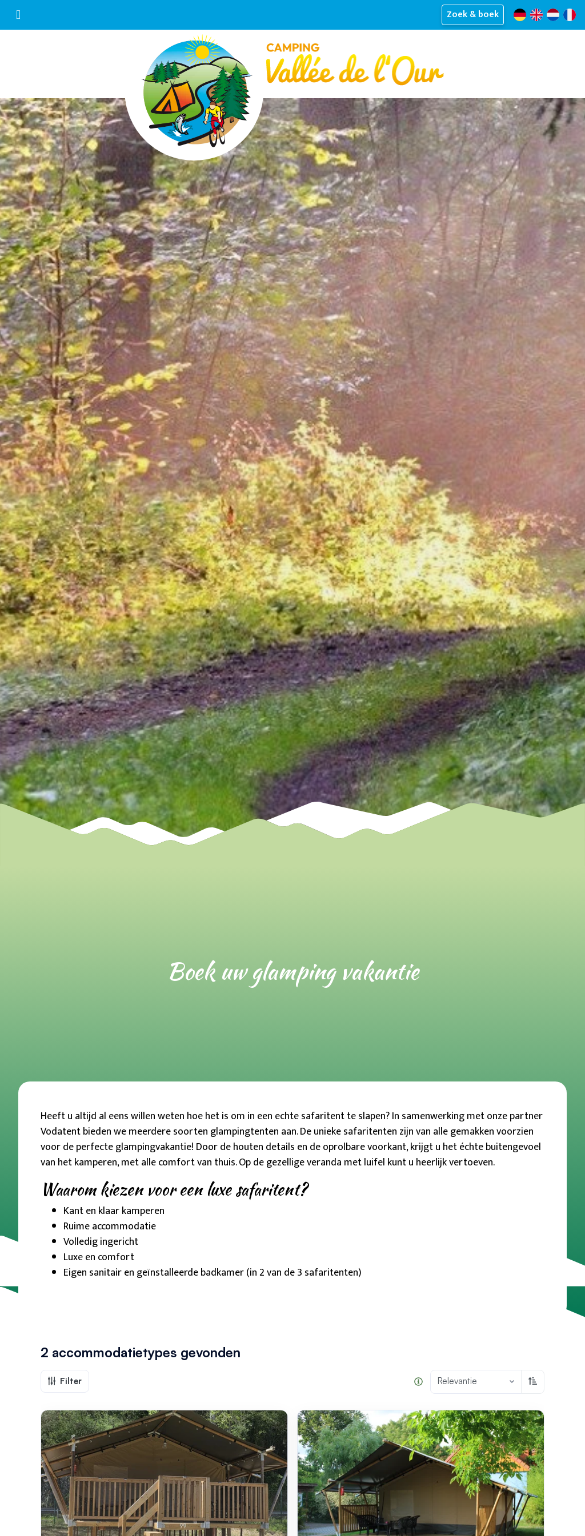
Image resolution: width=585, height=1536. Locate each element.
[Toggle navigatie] (18, 14)
